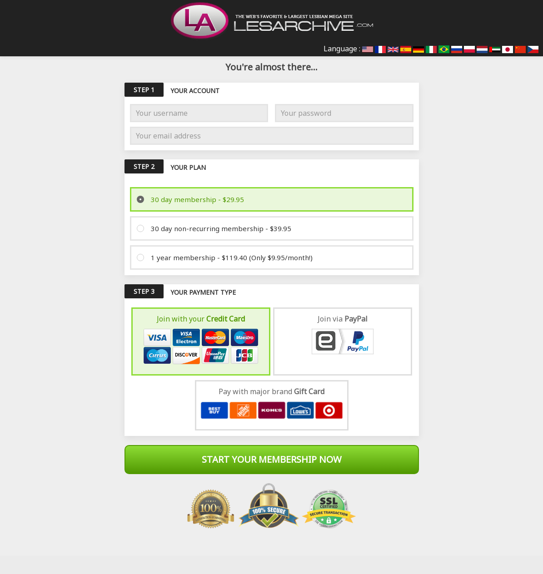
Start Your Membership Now (272, 459)
